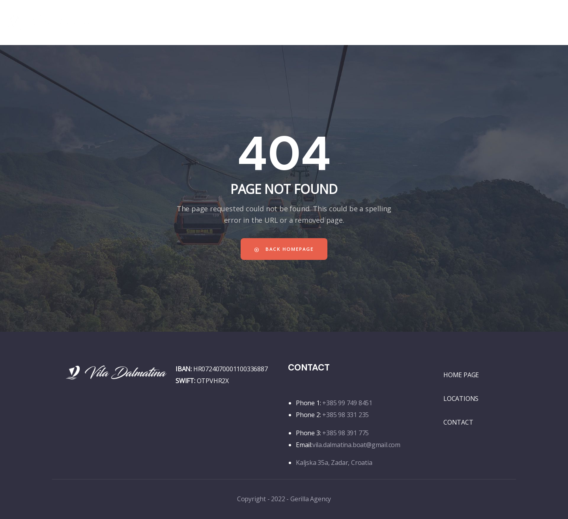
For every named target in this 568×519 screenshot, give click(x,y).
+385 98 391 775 (345, 433)
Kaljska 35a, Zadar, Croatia (334, 462)
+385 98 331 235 (345, 414)
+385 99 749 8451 (347, 403)
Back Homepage (284, 249)
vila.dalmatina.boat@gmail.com (356, 444)
